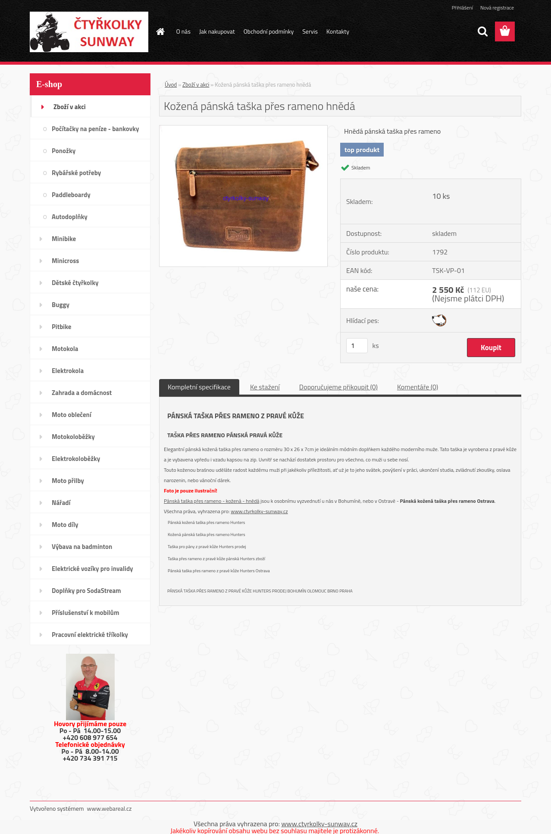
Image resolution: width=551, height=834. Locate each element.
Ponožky (63, 151)
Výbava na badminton (82, 547)
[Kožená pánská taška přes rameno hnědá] (243, 129)
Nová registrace (497, 7)
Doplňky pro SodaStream (86, 591)
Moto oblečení (71, 415)
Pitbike (61, 327)
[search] (482, 31)
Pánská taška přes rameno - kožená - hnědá (212, 501)
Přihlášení (462, 7)
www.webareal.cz (109, 808)
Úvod (171, 84)
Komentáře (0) (417, 387)
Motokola (65, 349)
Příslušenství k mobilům (85, 613)
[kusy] (357, 345)
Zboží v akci (69, 107)
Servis (310, 31)
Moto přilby (68, 481)
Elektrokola (68, 371)
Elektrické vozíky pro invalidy (92, 569)
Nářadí (61, 503)
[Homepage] (160, 31)
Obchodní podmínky (269, 31)
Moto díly (65, 525)
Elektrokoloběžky (76, 459)
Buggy (60, 305)
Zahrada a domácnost (82, 393)
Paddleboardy (71, 195)
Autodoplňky (70, 217)
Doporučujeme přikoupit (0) (338, 387)
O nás (183, 31)
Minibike (64, 239)
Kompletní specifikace (199, 387)
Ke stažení (265, 387)
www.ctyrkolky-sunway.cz (259, 511)
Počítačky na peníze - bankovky (95, 129)
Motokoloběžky (73, 437)
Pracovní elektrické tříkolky (90, 635)
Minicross (65, 261)
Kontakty (337, 31)
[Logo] (89, 31)
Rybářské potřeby (76, 173)
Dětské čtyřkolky (75, 283)
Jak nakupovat (217, 31)
